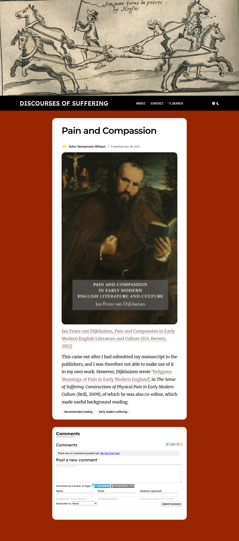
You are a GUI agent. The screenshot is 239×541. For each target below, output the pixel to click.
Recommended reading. (78, 411)
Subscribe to (76, 503)
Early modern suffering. (113, 411)
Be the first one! (110, 453)
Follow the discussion (179, 444)
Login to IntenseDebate (101, 486)
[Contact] (157, 103)
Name (59, 490)
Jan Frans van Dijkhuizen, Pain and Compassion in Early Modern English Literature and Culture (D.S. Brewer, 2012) (118, 339)
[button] (176, 103)
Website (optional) (151, 490)
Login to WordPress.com (122, 486)
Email (101, 490)
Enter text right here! (118, 473)
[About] (140, 103)
